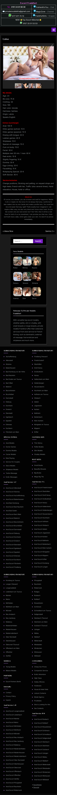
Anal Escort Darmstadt (13, 529)
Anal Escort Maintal (12, 718)
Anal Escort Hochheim (42, 518)
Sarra (34, 298)
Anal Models (10, 443)
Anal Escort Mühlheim (13, 730)
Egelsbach (9, 417)
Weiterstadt (38, 641)
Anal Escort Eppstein (13, 552)
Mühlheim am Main (12, 607)
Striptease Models (12, 469)
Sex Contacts (38, 708)
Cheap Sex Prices (40, 667)
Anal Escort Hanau (40, 503)
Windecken (38, 648)
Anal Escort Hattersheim (42, 506)
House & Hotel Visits (41, 689)
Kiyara (34, 268)
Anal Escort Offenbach (13, 771)
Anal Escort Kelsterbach (42, 544)
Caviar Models (11, 454)
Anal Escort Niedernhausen (15, 752)
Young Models (11, 667)
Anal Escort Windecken (42, 772)
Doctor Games (11, 447)
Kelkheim (37, 413)
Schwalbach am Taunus (42, 610)
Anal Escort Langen (41, 567)
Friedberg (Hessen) (41, 356)
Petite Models (39, 447)
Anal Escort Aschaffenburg (15, 495)
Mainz (8, 599)
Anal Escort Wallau (40, 757)
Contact (8, 692)
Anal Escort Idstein (40, 529)
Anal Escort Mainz (12, 722)
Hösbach (37, 398)
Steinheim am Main (41, 622)
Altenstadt (9, 360)
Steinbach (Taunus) (41, 618)
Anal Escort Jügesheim (42, 533)
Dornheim (9, 406)
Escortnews (37, 785)
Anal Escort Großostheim (42, 499)
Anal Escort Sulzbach (41, 749)
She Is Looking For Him (42, 704)
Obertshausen (11, 641)
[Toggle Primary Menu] (53, 30)
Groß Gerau (38, 368)
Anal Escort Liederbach (14, 715)
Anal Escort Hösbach (41, 525)
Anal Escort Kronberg (41, 563)
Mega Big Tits (39, 477)
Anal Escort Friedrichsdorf (43, 487)
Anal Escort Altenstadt (13, 488)
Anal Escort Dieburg (13, 533)
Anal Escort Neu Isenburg (14, 741)
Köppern (37, 428)
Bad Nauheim (10, 375)
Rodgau (37, 592)
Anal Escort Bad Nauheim (14, 507)
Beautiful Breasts (40, 469)
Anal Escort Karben (41, 537)
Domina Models (11, 450)
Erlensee (9, 424)
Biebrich (8, 387)
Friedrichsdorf (39, 360)
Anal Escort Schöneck (41, 730)
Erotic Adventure (40, 674)
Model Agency (39, 697)
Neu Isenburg (10, 618)
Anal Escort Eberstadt (13, 544)
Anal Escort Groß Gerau (42, 495)
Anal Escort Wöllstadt (41, 780)
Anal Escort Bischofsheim (14, 522)
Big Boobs (37, 473)
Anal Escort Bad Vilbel (13, 514)
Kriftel (36, 432)
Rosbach (37, 595)
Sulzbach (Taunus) (40, 625)
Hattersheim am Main (41, 379)
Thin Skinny (38, 443)
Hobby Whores (39, 682)
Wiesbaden (38, 644)
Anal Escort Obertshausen (15, 764)
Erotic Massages (11, 477)
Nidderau (9, 622)
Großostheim (38, 372)
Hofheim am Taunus (41, 394)
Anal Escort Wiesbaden (42, 768)
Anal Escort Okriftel (12, 779)
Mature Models (11, 670)
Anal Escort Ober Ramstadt (15, 760)
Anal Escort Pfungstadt (14, 783)
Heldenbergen (39, 383)
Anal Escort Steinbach (41, 742)
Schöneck (37, 607)
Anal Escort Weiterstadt (42, 764)
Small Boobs (38, 465)
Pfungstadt (38, 580)
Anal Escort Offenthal (13, 775)
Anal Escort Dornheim (13, 537)
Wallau (36, 633)
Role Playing (10, 458)
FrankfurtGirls (40, 16)
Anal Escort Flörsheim (13, 563)
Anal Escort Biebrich (13, 518)
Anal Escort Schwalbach (42, 734)
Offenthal (9, 652)
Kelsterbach (38, 417)
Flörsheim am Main (12, 432)
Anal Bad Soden (11, 510)
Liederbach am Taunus (14, 592)
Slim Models (38, 450)
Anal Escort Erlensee (13, 556)
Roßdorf (37, 599)
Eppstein (9, 421)
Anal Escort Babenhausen (15, 499)
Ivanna (16, 298)
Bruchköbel (10, 394)
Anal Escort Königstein (42, 552)
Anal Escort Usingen (41, 753)
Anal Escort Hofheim (41, 521)
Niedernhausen (11, 629)
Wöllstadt (37, 656)
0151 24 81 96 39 (18, 7)
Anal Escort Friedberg (13, 567)
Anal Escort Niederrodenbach (16, 756)
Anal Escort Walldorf (41, 761)
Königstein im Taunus (41, 424)
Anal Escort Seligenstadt (42, 738)
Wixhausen (38, 652)
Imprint (8, 700)
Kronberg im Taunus (13, 580)
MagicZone (39, 11)
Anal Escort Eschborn (13, 559)
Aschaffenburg (11, 356)
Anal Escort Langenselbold (15, 711)
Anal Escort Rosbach (41, 719)
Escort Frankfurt (28, 3)
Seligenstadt (38, 614)
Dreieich (9, 409)
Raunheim (37, 584)
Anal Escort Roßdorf (41, 723)
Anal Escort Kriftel (40, 559)
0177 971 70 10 (16, 16)
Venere (25, 283)
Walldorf (37, 637)
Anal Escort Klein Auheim (43, 548)
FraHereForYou (40, 7)
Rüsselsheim (38, 603)
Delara (15, 283)
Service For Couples (13, 462)
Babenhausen (10, 368)
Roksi (15, 268)
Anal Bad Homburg (12, 503)
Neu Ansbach (10, 614)
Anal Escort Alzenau (13, 492)
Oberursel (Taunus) (12, 644)
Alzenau (8, 364)
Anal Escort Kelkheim (41, 540)
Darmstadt (9, 398)
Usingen (37, 629)
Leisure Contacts (40, 693)
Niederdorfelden (11, 625)
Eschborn (9, 428)
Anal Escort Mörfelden (13, 726)
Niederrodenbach (12, 633)
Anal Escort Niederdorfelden (15, 749)
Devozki (36, 787)
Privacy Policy (11, 696)
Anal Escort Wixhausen (42, 776)
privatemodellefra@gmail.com (17, 11)
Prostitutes (37, 701)
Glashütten (38, 364)
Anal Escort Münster (13, 733)
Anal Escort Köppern (41, 555)
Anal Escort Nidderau (13, 745)
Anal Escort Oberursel (13, 767)
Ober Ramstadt (11, 637)
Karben (36, 409)
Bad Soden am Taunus (14, 379)
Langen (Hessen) (12, 584)
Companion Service (41, 670)
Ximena (35, 283)
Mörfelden (9, 603)
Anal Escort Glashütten (42, 491)
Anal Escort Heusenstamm (43, 514)
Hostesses (37, 686)
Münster (8, 610)
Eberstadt (9, 413)
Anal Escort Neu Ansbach (14, 737)
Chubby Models (39, 454)
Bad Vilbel (9, 383)
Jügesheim (38, 406)
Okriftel (8, 656)
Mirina (25, 268)
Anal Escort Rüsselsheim (42, 727)
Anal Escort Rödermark (14, 790)
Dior (24, 298)
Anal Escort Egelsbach (13, 548)
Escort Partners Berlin (13, 681)
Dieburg (8, 402)
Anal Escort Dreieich (13, 541)
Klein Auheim (38, 421)
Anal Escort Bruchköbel (14, 526)
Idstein (36, 402)
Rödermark (38, 588)
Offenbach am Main (13, 648)
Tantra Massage (11, 473)
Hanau (36, 375)
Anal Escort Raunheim (13, 786)
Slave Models (10, 466)
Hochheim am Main (41, 390)
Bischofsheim (10, 390)
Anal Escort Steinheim (41, 746)
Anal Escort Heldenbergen (43, 510)
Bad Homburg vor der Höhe (15, 372)
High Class (38, 678)
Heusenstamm (39, 387)
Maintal (8, 595)
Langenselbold (11, 588)
